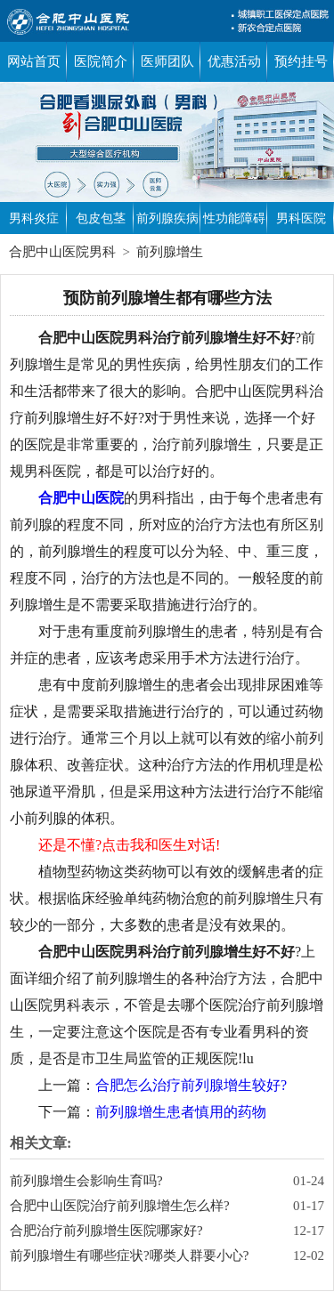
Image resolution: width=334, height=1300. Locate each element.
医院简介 (100, 61)
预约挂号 (301, 61)
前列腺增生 (169, 252)
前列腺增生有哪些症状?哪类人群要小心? (129, 1255)
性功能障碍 (234, 218)
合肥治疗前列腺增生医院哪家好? (106, 1230)
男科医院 (301, 218)
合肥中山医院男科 (62, 252)
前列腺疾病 (167, 218)
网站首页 (34, 61)
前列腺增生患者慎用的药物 (180, 1111)
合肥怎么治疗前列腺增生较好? (191, 1085)
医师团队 (167, 61)
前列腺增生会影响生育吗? (86, 1181)
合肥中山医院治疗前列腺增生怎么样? (120, 1206)
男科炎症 (34, 218)
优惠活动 (234, 61)
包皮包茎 (101, 218)
